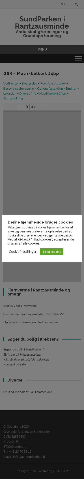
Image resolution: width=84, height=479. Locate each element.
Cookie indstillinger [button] (23, 251)
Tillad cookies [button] (52, 251)
